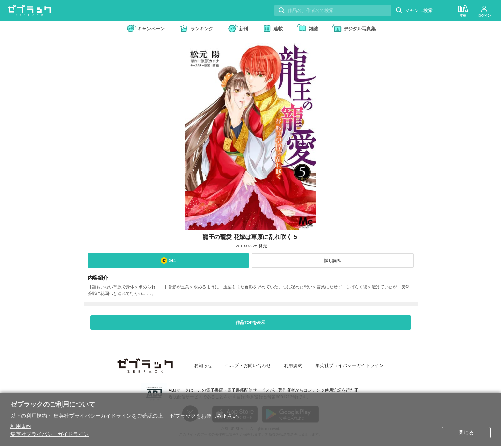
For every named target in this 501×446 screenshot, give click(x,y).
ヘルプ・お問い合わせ (248, 365)
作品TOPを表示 (251, 322)
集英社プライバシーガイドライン (49, 434)
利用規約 (20, 426)
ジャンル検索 (414, 10)
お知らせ (203, 365)
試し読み (332, 260)
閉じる (466, 432)
